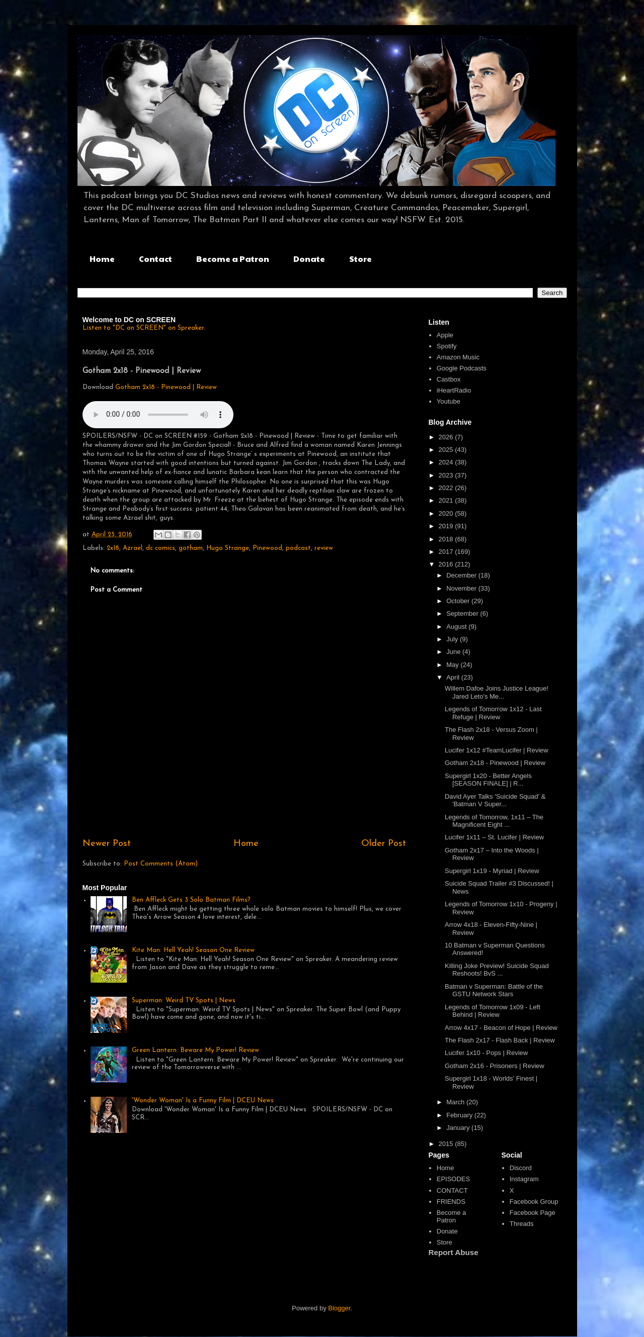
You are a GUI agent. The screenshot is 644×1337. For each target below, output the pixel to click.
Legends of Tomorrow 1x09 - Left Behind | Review (492, 1011)
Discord (521, 1168)
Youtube (448, 401)
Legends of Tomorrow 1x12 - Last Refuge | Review (493, 713)
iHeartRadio (454, 390)
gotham (191, 548)
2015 (447, 1144)
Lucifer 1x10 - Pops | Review (486, 1053)
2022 (447, 488)
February (460, 1115)
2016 (447, 564)
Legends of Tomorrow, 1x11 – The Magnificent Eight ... (494, 821)
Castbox (449, 379)
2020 (447, 513)
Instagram (524, 1179)
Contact (155, 258)
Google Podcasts (462, 368)
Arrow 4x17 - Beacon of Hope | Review (501, 1027)
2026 (447, 437)
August (457, 626)
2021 (447, 500)
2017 (447, 551)
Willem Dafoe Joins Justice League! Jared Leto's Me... (496, 692)
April (453, 677)
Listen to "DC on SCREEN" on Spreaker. (144, 328)
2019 (447, 526)
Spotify (447, 346)
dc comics (160, 548)
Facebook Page (532, 1212)
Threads (522, 1223)
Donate (309, 258)
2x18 (113, 548)
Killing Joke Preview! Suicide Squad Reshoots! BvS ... (497, 970)
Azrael (132, 548)
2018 (447, 539)
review (323, 548)
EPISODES (453, 1179)
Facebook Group (534, 1201)
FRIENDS (451, 1201)
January (458, 1127)
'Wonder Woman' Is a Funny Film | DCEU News (203, 1100)
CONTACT (452, 1190)
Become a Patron (232, 258)
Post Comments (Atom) (161, 864)
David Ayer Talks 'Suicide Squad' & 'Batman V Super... (495, 800)
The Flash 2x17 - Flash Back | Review (500, 1040)
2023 (447, 475)
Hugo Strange (227, 548)
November (462, 588)
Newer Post (107, 843)
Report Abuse (453, 1252)
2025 (447, 449)
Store (360, 258)
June (454, 651)
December (462, 575)
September (463, 613)
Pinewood (267, 548)
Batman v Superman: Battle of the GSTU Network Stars (494, 990)
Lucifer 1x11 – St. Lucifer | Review (494, 837)
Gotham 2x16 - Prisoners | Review (494, 1066)
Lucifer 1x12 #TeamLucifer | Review (496, 750)
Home (102, 258)
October (458, 601)
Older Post (383, 843)
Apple (445, 335)
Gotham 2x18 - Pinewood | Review (166, 387)
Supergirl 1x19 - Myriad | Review (492, 871)
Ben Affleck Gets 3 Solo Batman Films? (191, 900)
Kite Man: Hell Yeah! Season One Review (193, 950)
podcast (298, 548)
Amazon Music (458, 357)
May (453, 664)
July (453, 639)
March (456, 1102)
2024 (447, 462)
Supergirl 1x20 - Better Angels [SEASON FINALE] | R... (488, 780)
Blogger (339, 1308)
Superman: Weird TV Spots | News (183, 1000)
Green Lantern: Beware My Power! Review (195, 1050)
